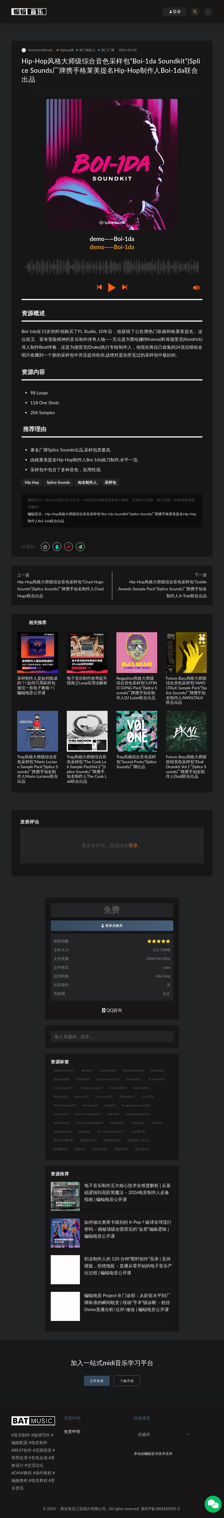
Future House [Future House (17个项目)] (91, 1088)
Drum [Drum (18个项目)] (157, 1070)
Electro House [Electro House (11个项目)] (108, 1079)
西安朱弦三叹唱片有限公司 (83, 1508)
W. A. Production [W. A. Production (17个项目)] (110, 1131)
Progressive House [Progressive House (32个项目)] (136, 1105)
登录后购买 (112, 925)
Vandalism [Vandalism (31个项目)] (62, 1131)
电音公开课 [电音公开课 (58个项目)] (63, 1140)
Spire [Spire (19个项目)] (113, 1114)
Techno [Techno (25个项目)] (117, 1122)
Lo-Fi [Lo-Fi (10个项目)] (147, 1096)
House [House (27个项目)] (81, 1096)
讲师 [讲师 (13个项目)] (79, 1149)
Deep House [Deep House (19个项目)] (133, 1070)
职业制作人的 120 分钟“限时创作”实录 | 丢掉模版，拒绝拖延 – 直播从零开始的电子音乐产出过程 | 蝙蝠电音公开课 (128, 1265)
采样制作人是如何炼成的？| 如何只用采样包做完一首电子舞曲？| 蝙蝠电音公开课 (37, 685)
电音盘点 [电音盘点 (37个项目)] (88, 1140)
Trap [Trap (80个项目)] (157, 1122)
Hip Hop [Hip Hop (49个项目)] (141, 1088)
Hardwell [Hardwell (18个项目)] (118, 1088)
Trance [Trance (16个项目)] (138, 1122)
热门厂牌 (106, 50)
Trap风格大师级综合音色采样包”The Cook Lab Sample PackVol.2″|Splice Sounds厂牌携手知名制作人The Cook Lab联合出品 (87, 769)
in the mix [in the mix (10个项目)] (104, 1096)
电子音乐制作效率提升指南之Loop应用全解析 (87, 681)
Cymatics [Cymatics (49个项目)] (107, 1070)
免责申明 (72, 1431)
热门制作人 (86, 50)
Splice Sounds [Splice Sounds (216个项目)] (138, 1114)
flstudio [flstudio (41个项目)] (134, 1079)
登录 (133, 845)
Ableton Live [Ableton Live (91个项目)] (63, 1070)
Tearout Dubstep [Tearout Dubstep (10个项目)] (90, 1122)
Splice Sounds (58, 482)
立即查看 (97, 1381)
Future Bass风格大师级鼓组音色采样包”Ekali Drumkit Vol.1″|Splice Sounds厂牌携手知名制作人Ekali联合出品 (186, 766)
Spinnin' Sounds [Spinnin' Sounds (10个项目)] (87, 1114)
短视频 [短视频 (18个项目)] (60, 1149)
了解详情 (127, 1381)
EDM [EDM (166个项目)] (83, 1079)
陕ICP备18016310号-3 (160, 1508)
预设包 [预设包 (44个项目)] (142, 1149)
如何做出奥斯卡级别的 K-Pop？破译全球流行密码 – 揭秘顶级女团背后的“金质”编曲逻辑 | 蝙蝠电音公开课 (128, 1229)
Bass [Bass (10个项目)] (86, 1070)
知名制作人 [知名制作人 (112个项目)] (137, 1140)
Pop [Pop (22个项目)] (110, 1105)
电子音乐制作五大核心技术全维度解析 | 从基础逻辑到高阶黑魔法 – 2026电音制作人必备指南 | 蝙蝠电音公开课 (127, 1192)
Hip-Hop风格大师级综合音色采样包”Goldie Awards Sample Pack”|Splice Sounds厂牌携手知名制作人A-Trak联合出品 (162, 588)
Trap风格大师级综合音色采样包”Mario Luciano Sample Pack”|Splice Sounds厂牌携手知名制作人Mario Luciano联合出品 (37, 769)
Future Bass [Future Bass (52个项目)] (63, 1088)
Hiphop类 (65, 50)
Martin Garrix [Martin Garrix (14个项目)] (64, 1105)
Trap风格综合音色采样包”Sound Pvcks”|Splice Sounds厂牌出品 (136, 761)
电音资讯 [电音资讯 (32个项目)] (112, 1140)
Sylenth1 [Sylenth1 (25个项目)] (61, 1122)
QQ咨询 (112, 1010)
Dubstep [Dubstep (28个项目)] (61, 1079)
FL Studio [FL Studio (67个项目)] (156, 1079)
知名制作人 (87, 482)
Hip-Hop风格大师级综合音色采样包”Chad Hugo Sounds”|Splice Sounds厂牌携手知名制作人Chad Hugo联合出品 (60, 588)
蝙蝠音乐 (35, 514)
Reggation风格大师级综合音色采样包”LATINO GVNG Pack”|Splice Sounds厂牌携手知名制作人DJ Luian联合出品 (136, 688)
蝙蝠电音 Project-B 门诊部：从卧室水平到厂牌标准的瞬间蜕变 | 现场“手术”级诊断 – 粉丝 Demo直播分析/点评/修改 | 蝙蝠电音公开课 (127, 1302)
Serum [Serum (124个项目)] (60, 1114)
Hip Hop (32, 482)
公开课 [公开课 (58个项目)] (138, 1131)
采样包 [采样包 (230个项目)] (99, 1149)
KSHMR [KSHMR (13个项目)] (127, 1096)
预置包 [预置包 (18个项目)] (121, 1149)
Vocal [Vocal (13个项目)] (84, 1131)
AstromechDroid (37, 50)
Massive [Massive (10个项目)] (90, 1105)
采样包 (110, 482)
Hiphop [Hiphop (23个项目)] (60, 1096)
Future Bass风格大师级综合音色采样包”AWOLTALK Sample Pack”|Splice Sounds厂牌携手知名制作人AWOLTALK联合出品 (186, 690)
